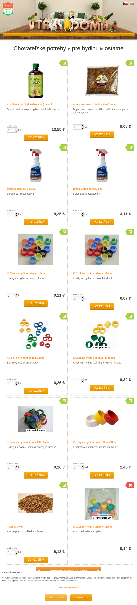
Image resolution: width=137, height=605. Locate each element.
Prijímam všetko (81, 598)
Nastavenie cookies (68, 587)
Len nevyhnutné (56, 598)
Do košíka (35, 137)
